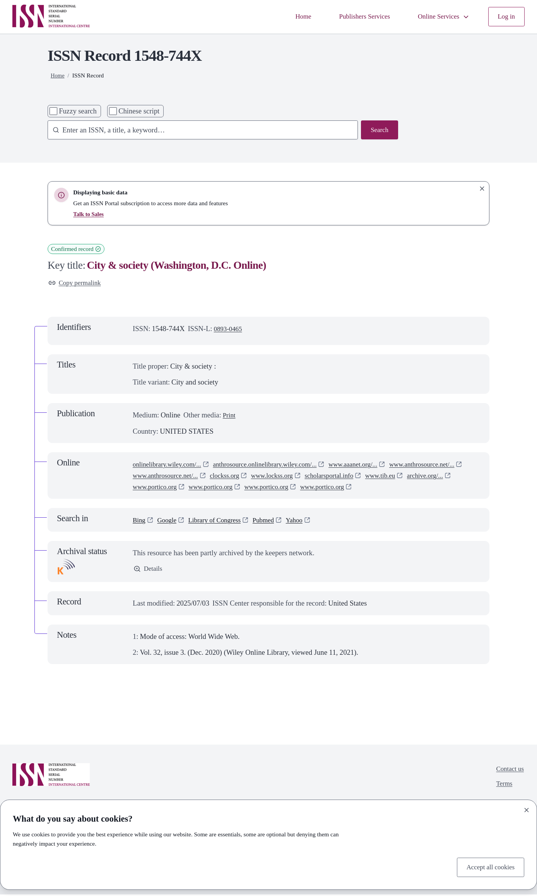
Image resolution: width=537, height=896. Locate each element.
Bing (140, 521)
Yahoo (306, 521)
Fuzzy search (78, 111)
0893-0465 (229, 330)
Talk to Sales (89, 214)
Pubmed (273, 521)
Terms (502, 787)
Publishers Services (355, 17)
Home (291, 17)
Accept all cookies (488, 867)
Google (169, 521)
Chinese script (138, 111)
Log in (505, 17)
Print (230, 416)
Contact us (508, 771)
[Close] (527, 808)
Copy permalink (76, 284)
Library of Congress (221, 521)
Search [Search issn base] (378, 131)
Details (148, 571)
